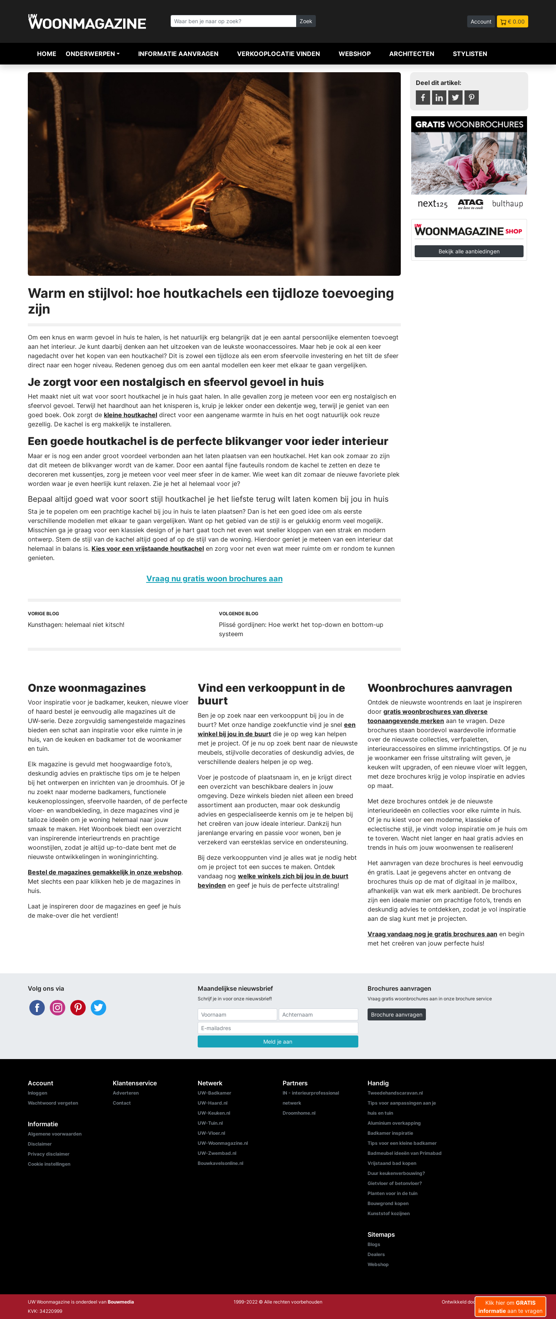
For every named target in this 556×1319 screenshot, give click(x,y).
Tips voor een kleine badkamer (402, 1143)
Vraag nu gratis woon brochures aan (214, 578)
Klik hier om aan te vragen (510, 1306)
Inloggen (37, 1093)
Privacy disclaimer (49, 1154)
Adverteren (126, 1093)
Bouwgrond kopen (388, 1203)
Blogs (374, 1244)
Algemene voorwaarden (54, 1134)
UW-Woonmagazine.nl (223, 1143)
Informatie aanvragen (178, 54)
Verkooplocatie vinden (278, 54)
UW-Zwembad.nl (217, 1153)
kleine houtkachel (130, 415)
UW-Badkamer (214, 1093)
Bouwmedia (121, 1302)
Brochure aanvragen (396, 1014)
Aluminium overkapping (394, 1123)
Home (46, 54)
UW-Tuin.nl (210, 1123)
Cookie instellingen (49, 1164)
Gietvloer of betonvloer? (395, 1183)
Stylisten (470, 54)
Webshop (355, 54)
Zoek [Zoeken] (306, 21)
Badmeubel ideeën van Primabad (405, 1153)
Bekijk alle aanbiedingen (469, 251)
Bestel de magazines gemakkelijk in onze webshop (104, 872)
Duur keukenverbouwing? (396, 1173)
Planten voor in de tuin (392, 1193)
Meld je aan (277, 1041)
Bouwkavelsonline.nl (220, 1163)
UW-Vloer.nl (211, 1133)
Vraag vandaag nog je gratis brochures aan (432, 934)
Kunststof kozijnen (389, 1213)
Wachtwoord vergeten (53, 1103)
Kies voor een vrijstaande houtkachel (148, 548)
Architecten (411, 54)
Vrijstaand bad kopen (392, 1163)
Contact (122, 1103)
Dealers (376, 1254)
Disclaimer (40, 1144)
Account (481, 21)
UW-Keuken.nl (214, 1113)
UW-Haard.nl (212, 1103)
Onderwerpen (90, 54)
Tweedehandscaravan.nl (395, 1093)
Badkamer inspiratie (390, 1133)
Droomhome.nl (299, 1113)
